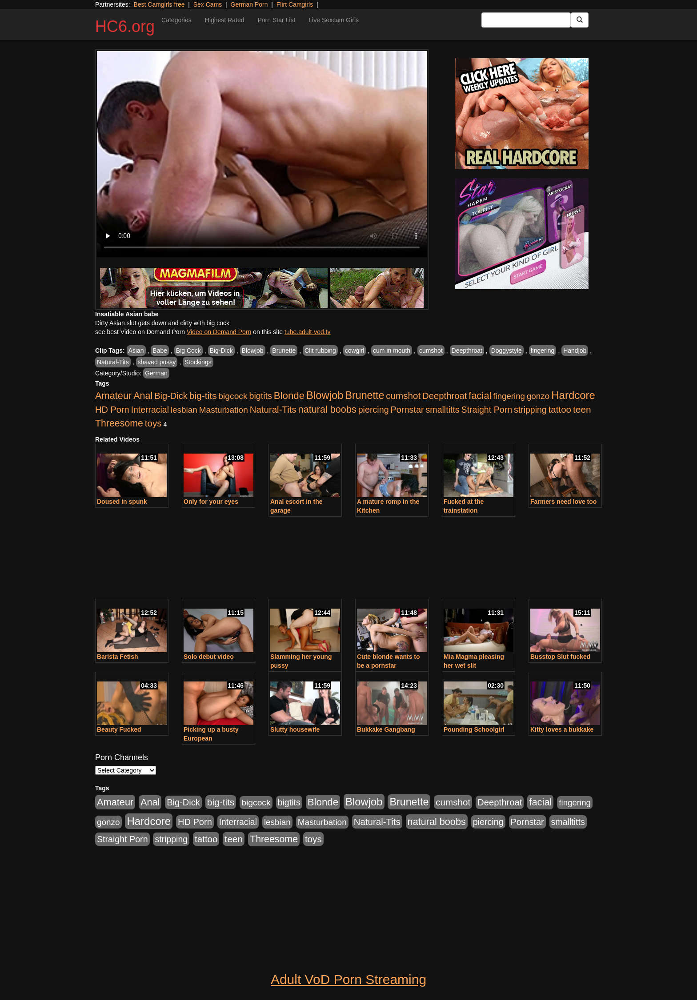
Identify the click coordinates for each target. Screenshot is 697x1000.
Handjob (574, 350)
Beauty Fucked (119, 729)
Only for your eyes (211, 501)
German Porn (249, 4)
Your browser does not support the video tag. (262, 154)
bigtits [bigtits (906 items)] (260, 396)
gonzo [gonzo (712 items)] (538, 396)
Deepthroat (467, 350)
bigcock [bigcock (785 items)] (232, 396)
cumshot (431, 350)
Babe (159, 350)
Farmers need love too (563, 501)
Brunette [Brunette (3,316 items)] (364, 395)
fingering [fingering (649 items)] (509, 396)
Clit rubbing (320, 350)
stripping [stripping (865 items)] (530, 409)
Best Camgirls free (158, 4)
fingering (543, 350)
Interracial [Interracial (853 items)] (150, 409)
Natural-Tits (113, 362)
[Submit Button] (580, 20)
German (156, 373)
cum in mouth (391, 350)
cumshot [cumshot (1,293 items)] (403, 395)
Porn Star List (276, 20)
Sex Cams (207, 4)
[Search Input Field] (526, 20)
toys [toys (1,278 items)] (153, 423)
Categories (176, 20)
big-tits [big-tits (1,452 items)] (203, 395)
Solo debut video (209, 656)
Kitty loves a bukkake (561, 729)
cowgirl (355, 350)
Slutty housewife (295, 729)
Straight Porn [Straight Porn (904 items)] (487, 409)
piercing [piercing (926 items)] (373, 409)
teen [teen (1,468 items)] (582, 409)
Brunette (284, 350)
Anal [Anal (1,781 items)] (142, 395)
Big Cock (188, 350)
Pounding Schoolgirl (474, 729)
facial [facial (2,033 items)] (480, 395)
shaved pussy (157, 362)
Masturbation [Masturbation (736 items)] (223, 409)
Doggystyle (506, 350)
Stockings (198, 362)
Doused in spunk (122, 501)
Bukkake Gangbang (386, 729)
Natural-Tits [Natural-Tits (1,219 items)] (273, 409)
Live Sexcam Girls (333, 20)
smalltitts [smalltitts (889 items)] (443, 409)
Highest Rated (224, 20)
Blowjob (253, 350)
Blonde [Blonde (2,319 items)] (289, 395)
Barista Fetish (117, 656)
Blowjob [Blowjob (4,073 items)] (325, 395)
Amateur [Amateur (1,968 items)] (113, 395)
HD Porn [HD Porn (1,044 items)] (112, 409)
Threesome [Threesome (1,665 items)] (119, 423)
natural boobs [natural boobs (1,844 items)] (327, 409)
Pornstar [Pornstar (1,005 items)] (407, 409)
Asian (136, 350)
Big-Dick (221, 350)
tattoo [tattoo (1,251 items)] (560, 409)
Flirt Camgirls (294, 4)
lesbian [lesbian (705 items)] (184, 409)
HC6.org (125, 26)
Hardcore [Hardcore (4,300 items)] (573, 395)
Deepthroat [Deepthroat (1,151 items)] (444, 396)
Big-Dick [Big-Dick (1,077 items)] (171, 396)
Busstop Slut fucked (560, 656)
